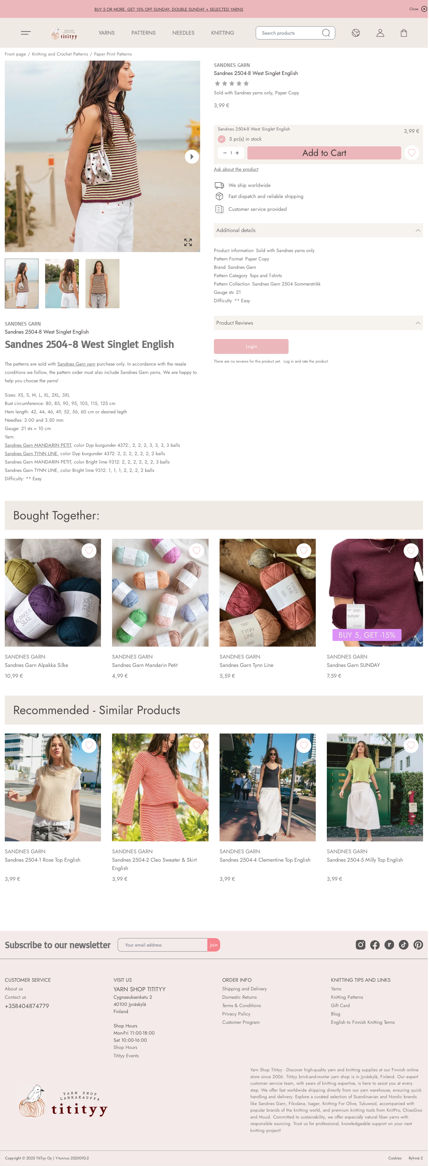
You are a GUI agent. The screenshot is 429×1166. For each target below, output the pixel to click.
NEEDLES (183, 33)
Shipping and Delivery (244, 988)
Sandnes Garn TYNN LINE (31, 453)
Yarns (336, 988)
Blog (335, 1013)
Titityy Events (126, 1055)
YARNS (107, 33)
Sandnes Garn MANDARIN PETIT (38, 445)
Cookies (395, 1158)
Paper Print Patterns (113, 54)
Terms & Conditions (241, 1005)
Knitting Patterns (347, 997)
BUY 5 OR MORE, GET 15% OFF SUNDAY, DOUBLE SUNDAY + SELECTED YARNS (214, 9)
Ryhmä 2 (416, 1158)
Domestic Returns (239, 997)
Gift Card (340, 1005)
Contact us (15, 997)
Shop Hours (125, 1047)
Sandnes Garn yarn (76, 363)
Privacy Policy (236, 1013)
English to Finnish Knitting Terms (363, 1022)
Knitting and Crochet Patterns (60, 54)
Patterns (143, 33)
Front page (15, 54)
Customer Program (241, 1022)
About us (14, 988)
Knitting (222, 33)
